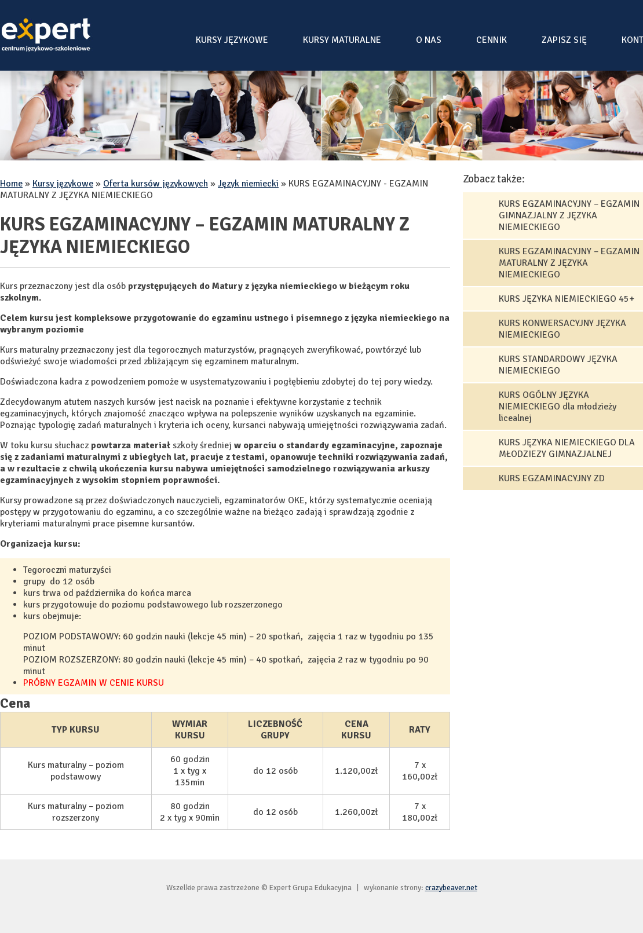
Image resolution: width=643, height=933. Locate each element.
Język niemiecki (248, 183)
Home (11, 183)
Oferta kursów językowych (155, 183)
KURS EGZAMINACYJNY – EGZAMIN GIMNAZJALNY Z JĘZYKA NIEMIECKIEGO (569, 215)
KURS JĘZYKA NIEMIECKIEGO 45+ (566, 299)
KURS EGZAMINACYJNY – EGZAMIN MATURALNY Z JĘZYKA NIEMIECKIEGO (569, 263)
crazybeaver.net (451, 887)
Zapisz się (564, 40)
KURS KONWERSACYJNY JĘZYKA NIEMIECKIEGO (562, 329)
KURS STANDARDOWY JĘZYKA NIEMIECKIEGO (558, 364)
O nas (428, 40)
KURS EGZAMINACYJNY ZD (552, 478)
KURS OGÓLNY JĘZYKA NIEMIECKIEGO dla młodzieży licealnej (557, 406)
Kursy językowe (232, 40)
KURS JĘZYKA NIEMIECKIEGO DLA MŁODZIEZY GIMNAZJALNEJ (567, 448)
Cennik (491, 40)
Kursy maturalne (342, 40)
